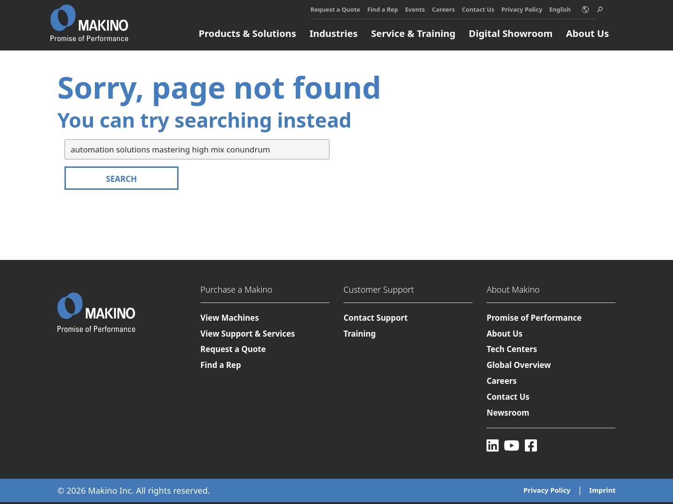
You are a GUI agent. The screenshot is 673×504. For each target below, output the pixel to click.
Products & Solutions (247, 33)
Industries (333, 33)
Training (360, 334)
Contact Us (478, 9)
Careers (443, 9)
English (560, 9)
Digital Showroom (510, 33)
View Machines (230, 317)
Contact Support (376, 317)
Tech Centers (512, 350)
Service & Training (413, 33)
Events (415, 9)
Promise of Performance (535, 317)
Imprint (602, 492)
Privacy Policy (522, 9)
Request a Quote (335, 9)
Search (121, 178)
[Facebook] (531, 447)
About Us (587, 33)
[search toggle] (599, 9)
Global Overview (519, 365)
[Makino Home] (89, 18)
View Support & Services (248, 334)
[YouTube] (512, 447)
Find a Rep (382, 9)
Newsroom (508, 414)
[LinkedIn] (493, 447)
